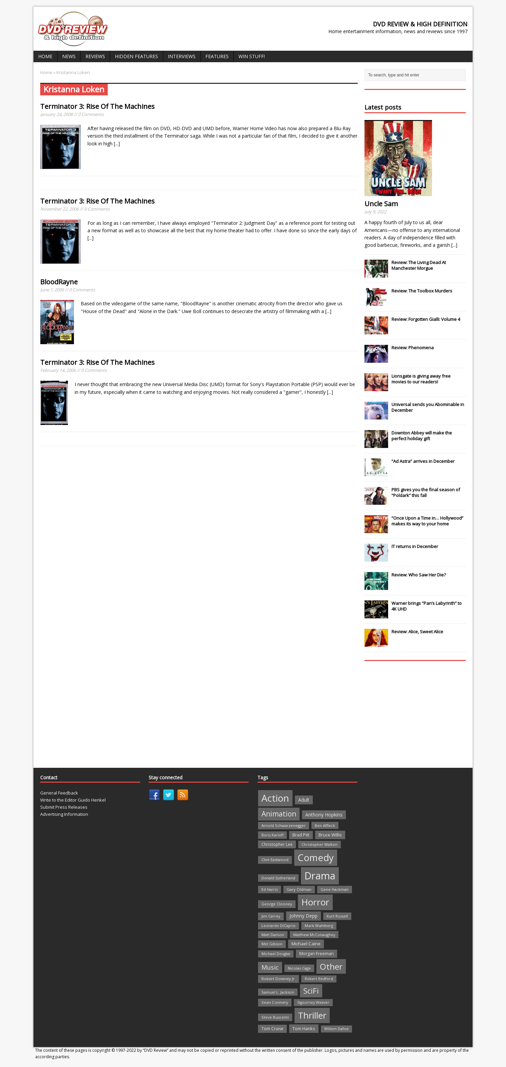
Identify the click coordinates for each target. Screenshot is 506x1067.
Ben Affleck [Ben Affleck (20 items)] (325, 825)
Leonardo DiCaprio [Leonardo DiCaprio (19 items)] (278, 925)
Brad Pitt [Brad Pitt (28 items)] (301, 835)
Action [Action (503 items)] (275, 798)
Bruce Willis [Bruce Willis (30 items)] (330, 835)
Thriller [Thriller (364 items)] (312, 1015)
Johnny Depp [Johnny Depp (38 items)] (303, 915)
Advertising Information (64, 814)
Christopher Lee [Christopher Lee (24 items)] (277, 844)
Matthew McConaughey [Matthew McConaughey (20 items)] (314, 934)
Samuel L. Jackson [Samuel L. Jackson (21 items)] (277, 992)
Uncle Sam (381, 203)
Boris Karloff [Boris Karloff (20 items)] (272, 834)
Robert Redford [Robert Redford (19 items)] (319, 978)
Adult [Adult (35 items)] (303, 800)
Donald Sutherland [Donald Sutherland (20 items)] (278, 877)
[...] (117, 143)
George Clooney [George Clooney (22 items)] (276, 903)
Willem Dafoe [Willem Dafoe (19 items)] (336, 1028)
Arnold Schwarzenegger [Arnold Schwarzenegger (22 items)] (283, 825)
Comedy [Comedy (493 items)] (316, 857)
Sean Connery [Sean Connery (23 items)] (274, 1002)
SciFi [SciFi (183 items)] (311, 991)
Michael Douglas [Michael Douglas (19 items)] (275, 953)
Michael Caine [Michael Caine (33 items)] (306, 944)
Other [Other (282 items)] (331, 966)
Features (217, 56)
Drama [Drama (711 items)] (319, 875)
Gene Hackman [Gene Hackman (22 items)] (335, 889)
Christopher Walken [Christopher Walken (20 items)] (319, 844)
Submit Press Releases (63, 807)
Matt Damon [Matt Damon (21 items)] (272, 934)
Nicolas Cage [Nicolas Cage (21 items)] (299, 968)
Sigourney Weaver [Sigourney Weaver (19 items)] (313, 1002)
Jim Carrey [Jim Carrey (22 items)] (270, 916)
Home (45, 56)
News (69, 56)
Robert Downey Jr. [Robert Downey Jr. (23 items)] (278, 978)
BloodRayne (59, 281)
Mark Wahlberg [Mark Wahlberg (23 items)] (319, 925)
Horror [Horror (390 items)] (315, 902)
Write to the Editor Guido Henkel (73, 800)
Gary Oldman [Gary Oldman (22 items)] (299, 889)
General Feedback (59, 793)
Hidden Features (136, 56)
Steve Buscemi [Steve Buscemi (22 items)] (275, 1017)
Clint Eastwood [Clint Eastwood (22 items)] (274, 859)
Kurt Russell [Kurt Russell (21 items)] (337, 916)
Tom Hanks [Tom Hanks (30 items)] (304, 1028)
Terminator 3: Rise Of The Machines (97, 106)
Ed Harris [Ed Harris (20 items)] (269, 889)
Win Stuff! (251, 56)
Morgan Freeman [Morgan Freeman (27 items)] (316, 953)
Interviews (182, 56)
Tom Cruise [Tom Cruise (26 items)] (272, 1029)
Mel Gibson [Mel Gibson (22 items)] (271, 943)
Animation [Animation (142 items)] (278, 814)
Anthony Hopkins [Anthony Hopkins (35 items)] (324, 814)
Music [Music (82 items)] (270, 967)
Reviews (95, 56)
